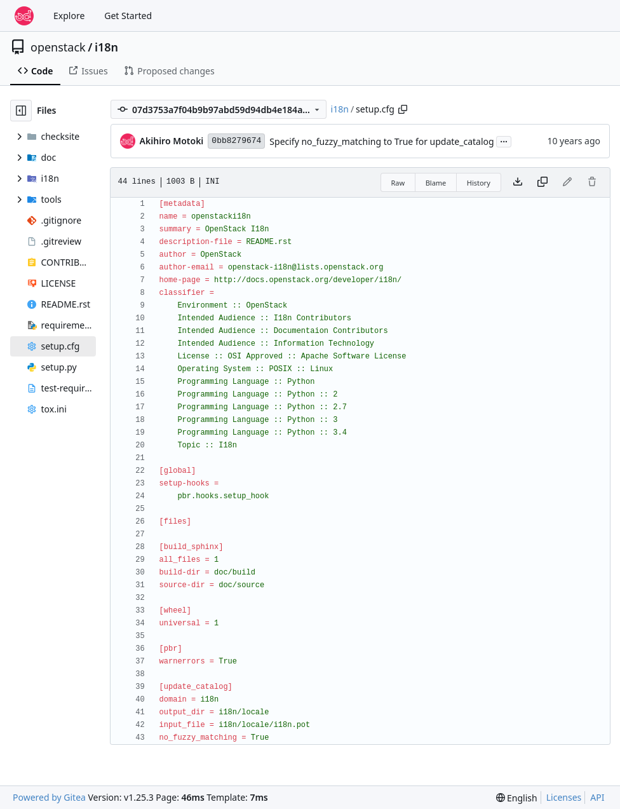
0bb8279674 (236, 141)
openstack (58, 47)
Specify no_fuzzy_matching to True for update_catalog (381, 141)
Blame (436, 182)
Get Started (128, 16)
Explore (68, 16)
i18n (106, 47)
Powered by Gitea (49, 797)
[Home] (24, 15)
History (478, 182)
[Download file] (518, 182)
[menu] (516, 798)
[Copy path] (402, 109)
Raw (398, 182)
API (597, 797)
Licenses (564, 797)
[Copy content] (542, 182)
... (504, 140)
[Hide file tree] (21, 110)
